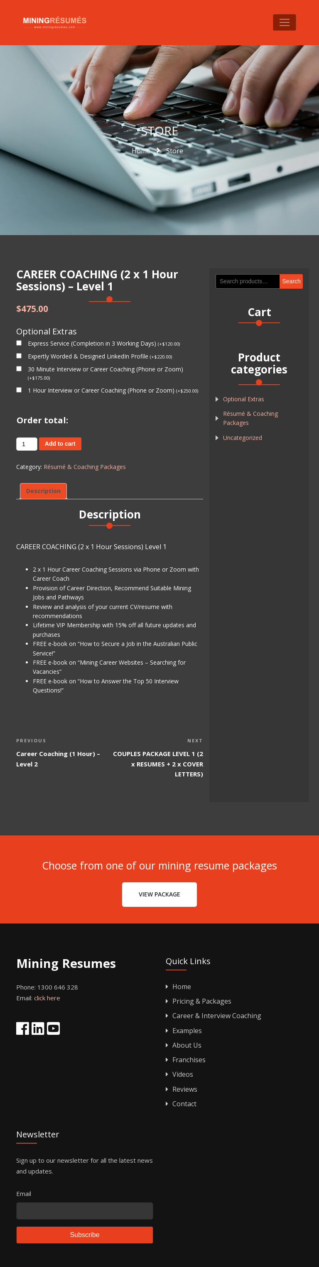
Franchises (186, 1059)
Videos (179, 1074)
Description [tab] (43, 491)
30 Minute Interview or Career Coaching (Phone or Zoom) (105, 373)
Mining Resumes (66, 964)
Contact (181, 1103)
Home (178, 986)
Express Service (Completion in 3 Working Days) (104, 343)
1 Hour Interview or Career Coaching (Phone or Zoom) (113, 390)
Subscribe (84, 1234)
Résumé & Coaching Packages (85, 467)
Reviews (181, 1089)
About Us (183, 1045)
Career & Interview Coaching (213, 1015)
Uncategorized (242, 438)
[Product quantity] (26, 444)
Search (291, 281)
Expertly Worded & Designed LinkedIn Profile (100, 356)
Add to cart (60, 443)
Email (23, 1193)
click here (47, 998)
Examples (184, 1030)
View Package (159, 894)
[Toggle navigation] (284, 22)
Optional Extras (243, 399)
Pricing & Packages (198, 1001)
